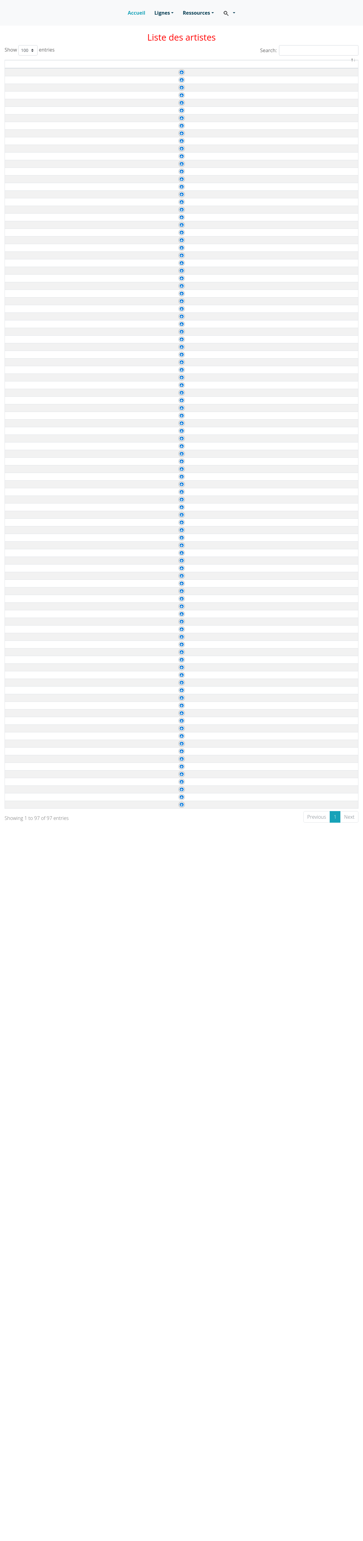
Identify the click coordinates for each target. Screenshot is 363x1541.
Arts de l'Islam (256, 1429)
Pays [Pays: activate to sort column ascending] (216, 67)
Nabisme (317, 965)
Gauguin (31, 725)
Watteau (31, 366)
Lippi (246, 382)
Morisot (30, 905)
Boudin (249, 247)
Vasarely (31, 1323)
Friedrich (31, 561)
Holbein (30, 187)
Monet (28, 247)
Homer (29, 605)
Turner (29, 665)
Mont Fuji (251, 741)
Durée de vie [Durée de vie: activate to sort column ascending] (147, 67)
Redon (29, 1144)
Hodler (29, 591)
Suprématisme (323, 771)
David (28, 979)
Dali (26, 1413)
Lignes (162, 12)
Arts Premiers (256, 726)
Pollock (30, 1473)
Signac (29, 635)
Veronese (32, 336)
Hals (26, 172)
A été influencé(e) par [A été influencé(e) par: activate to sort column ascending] (267, 67)
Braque (249, 1010)
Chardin (30, 112)
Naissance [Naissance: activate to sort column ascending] (78, 67)
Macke (29, 755)
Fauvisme (317, 232)
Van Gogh (251, 786)
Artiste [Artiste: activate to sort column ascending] (37, 67)
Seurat (29, 620)
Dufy (27, 1233)
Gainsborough (256, 532)
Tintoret (30, 1174)
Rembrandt (34, 501)
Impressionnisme (326, 98)
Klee (246, 218)
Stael (27, 1308)
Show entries (30, 50)
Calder (29, 1398)
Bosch (248, 681)
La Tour (30, 441)
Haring (29, 1443)
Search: (309, 50)
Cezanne (31, 97)
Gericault (31, 157)
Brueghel (251, 561)
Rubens (30, 277)
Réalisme (317, 128)
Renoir (29, 919)
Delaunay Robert (40, 1009)
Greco (28, 426)
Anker (247, 591)
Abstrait (315, 218)
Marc (27, 1458)
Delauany (251, 1264)
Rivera (248, 860)
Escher (29, 1428)
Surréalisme (320, 860)
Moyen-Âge (319, 412)
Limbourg (251, 322)
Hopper (30, 1248)
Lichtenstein (35, 1069)
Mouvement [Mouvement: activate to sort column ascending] (328, 67)
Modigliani (33, 890)
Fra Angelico (35, 396)
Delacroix (32, 994)
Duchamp (251, 1518)
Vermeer (250, 113)
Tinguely (31, 1518)
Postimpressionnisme (330, 1189)
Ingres (28, 202)
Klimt (27, 1278)
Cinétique (317, 1518)
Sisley (28, 650)
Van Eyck (250, 188)
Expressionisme (324, 756)
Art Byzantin (254, 1279)
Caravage (32, 82)
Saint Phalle (35, 1503)
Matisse (30, 232)
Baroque (316, 83)
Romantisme (321, 158)
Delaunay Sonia (39, 1024)
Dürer (28, 710)
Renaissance (320, 143)
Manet (28, 875)
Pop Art (315, 1070)
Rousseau (33, 1488)
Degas (29, 830)
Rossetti (30, 1159)
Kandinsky (33, 217)
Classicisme (319, 1130)
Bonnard (31, 964)
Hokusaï (31, 740)
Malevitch (32, 770)
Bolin (27, 1353)
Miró (26, 1293)
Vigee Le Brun (37, 949)
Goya (27, 845)
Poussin (249, 546)
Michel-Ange (254, 83)
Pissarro (250, 98)
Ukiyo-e (315, 741)
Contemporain (323, 1354)
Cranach (31, 142)
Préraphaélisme (324, 1160)
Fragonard (33, 1054)
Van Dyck (32, 306)
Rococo (315, 113)
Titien (247, 277)
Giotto (248, 352)
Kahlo (28, 860)
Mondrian (32, 785)
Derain (29, 1039)
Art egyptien (254, 457)
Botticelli (31, 381)
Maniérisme (320, 427)
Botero (29, 1383)
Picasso (30, 262)
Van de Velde (255, 666)
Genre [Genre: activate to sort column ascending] (183, 67)
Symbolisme (320, 591)
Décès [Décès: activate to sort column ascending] (112, 67)
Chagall (30, 1219)
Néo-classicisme (324, 203)
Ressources (196, 12)
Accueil (136, 12)
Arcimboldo (34, 1338)
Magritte (30, 1084)
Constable (33, 531)
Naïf (311, 1488)
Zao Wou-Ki (34, 800)
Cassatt (30, 695)
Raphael (250, 203)
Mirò (246, 1399)
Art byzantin (254, 412)
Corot (28, 546)
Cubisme (316, 262)
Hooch (248, 935)
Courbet (30, 127)
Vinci (246, 143)
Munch (29, 1099)
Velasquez (252, 128)
